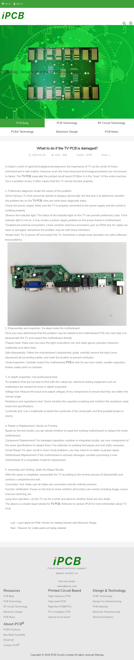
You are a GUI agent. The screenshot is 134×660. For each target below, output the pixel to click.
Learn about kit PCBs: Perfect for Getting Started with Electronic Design (57, 522)
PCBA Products (12, 629)
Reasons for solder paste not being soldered (42, 528)
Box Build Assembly (14, 634)
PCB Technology (67, 123)
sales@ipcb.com (67, 586)
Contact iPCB (11, 645)
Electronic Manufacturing (106, 611)
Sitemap (99, 655)
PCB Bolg (22, 123)
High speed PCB (57, 601)
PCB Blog (8, 596)
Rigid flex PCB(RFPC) (59, 606)
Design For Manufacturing (107, 601)
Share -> (106, 155)
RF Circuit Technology (111, 123)
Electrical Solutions (103, 617)
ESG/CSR (8, 640)
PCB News (111, 132)
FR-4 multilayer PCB (59, 611)
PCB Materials (100, 606)
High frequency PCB (59, 596)
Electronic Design (67, 132)
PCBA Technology (22, 132)
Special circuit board (59, 617)
